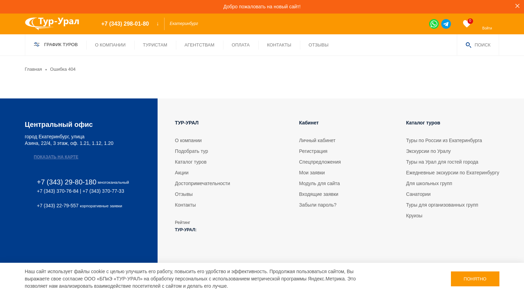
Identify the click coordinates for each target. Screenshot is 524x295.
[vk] (28, 228)
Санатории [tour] (418, 194)
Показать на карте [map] (56, 157)
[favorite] (467, 24)
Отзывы (318, 44)
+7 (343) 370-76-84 (58, 191)
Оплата (241, 44)
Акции (181, 172)
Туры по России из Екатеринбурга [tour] (444, 140)
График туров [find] (61, 44)
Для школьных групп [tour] (429, 183)
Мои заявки (312, 172)
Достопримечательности (202, 183)
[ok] (47, 228)
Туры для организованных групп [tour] (442, 205)
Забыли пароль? (317, 205)
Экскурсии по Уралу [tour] (428, 151)
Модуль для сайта (319, 183)
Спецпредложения (320, 162)
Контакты (279, 44)
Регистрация (313, 151)
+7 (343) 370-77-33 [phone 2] (103, 191)
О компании (110, 44)
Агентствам (199, 44)
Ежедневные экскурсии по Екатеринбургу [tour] (452, 172)
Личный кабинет (317, 140)
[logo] (57, 24)
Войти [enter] (487, 28)
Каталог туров (190, 162)
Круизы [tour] (414, 215)
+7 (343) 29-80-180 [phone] (67, 182)
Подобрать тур (191, 151)
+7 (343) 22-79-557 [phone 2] (58, 205)
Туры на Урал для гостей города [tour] (442, 162)
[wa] (434, 24)
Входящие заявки (318, 194)
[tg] (446, 24)
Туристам (155, 44)
